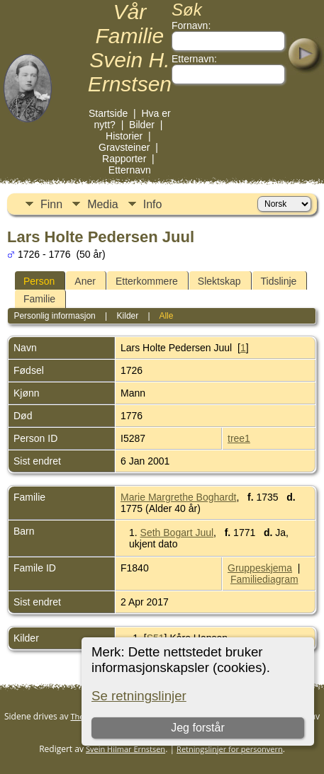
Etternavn (129, 170)
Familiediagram (264, 579)
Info (152, 204)
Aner (85, 281)
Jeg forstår (198, 728)
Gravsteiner (124, 147)
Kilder (128, 316)
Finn (51, 204)
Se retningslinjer (138, 695)
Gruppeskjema (260, 568)
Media (102, 204)
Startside (108, 113)
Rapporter (124, 158)
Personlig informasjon (54, 316)
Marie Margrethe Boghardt (178, 497)
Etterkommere (147, 281)
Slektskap (219, 281)
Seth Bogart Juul (177, 532)
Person (39, 281)
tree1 (239, 438)
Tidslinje (279, 281)
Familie (39, 299)
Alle (166, 316)
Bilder (142, 124)
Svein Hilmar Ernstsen (125, 749)
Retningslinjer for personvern (230, 749)
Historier (124, 136)
